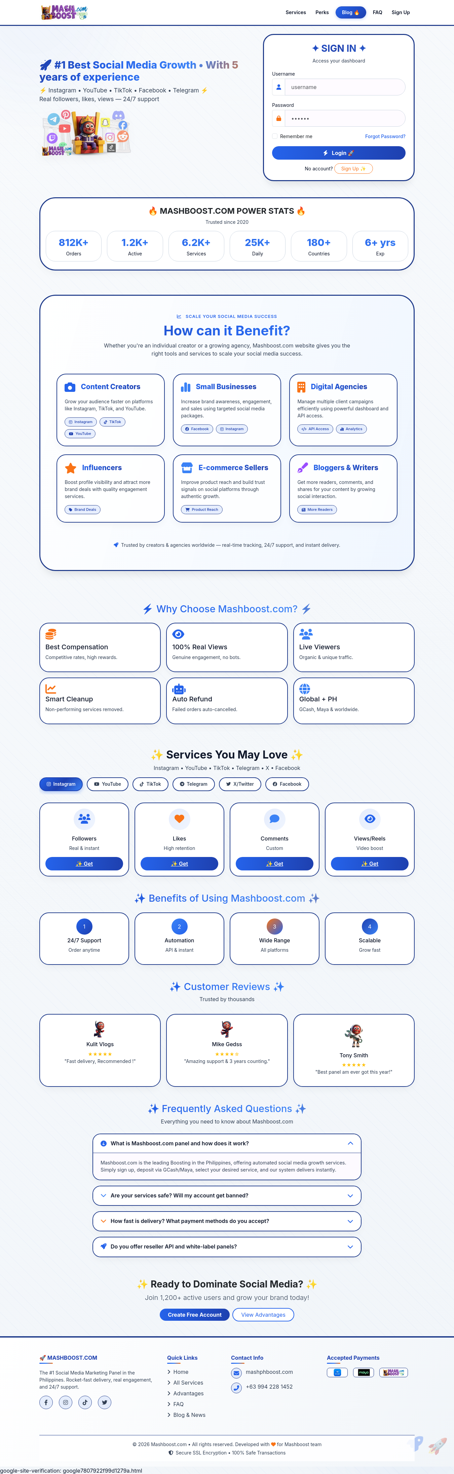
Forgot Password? (385, 136)
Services (296, 12)
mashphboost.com (269, 1371)
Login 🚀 (338, 153)
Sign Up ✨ (353, 168)
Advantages (185, 1393)
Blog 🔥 (351, 12)
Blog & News (186, 1414)
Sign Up (401, 12)
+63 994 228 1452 (269, 1386)
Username (283, 74)
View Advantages (263, 1314)
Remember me (296, 136)
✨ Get (84, 863)
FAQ (377, 12)
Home (177, 1371)
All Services (185, 1382)
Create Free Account (195, 1314)
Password (283, 105)
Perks (322, 12)
